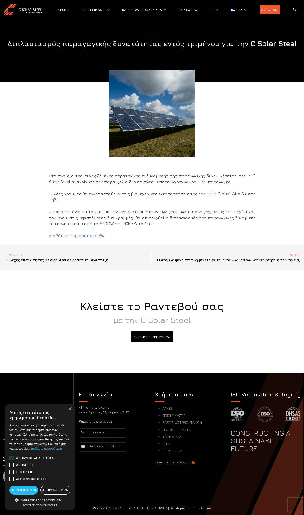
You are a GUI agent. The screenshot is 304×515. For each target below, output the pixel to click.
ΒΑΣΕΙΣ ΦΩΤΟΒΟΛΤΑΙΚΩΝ (142, 9)
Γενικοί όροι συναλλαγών (175, 462)
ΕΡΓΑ (215, 9)
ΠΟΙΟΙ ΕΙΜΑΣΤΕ (94, 9)
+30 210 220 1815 (94, 432)
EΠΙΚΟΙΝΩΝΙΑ (270, 9)
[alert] (40, 457)
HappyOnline (201, 508)
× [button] (70, 409)
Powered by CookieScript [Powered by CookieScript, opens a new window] (40, 505)
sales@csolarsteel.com (101, 446)
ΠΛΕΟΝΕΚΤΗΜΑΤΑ (176, 430)
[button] (39, 500)
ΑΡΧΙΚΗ (63, 9)
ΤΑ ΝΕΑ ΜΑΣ (188, 9)
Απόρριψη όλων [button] (55, 490)
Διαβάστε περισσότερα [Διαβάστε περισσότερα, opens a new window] (46, 449)
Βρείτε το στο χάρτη (95, 421)
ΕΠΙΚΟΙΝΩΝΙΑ (172, 451)
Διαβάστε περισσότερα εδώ (77, 235)
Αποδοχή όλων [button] (23, 490)
